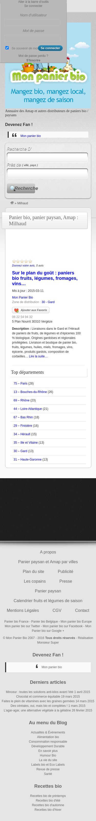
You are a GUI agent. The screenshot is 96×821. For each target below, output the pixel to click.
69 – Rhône (21, 400)
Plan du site (33, 571)
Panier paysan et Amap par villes (48, 562)
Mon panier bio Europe (76, 621)
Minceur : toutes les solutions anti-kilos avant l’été (39, 692)
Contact (82, 610)
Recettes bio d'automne (48, 805)
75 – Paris (20, 383)
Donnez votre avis (23, 265)
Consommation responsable (48, 741)
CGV (56, 610)
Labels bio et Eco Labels (48, 764)
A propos (48, 552)
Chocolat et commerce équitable (38, 696)
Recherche (25, 188)
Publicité (65, 571)
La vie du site (48, 760)
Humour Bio (48, 755)
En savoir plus (48, 751)
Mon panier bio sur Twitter (22, 626)
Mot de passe (33, 31)
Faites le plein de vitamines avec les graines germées (38, 701)
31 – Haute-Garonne (27, 459)
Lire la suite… (38, 356)
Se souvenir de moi (25, 48)
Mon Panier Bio (22, 297)
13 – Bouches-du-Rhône (30, 392)
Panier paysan (48, 591)
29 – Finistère (23, 426)
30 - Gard (48, 302)
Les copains (35, 581)
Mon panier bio (30, 136)
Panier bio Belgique (44, 621)
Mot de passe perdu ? (33, 56)
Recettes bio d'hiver (48, 810)
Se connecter (33, 6)
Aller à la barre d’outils (33, 2)
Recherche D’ (19, 149)
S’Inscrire (33, 60)
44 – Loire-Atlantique (28, 409)
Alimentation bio (48, 737)
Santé (48, 774)
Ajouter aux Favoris (30, 310)
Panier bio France (16, 621)
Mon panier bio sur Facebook (62, 626)
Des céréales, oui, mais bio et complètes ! (38, 706)
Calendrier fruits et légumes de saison (48, 601)
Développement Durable (48, 746)
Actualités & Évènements (48, 732)
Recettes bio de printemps (48, 796)
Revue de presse (48, 769)
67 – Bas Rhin (23, 417)
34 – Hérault (22, 434)
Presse (65, 581)
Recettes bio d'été (48, 800)
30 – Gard (20, 451)
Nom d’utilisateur (33, 15)
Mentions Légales (23, 610)
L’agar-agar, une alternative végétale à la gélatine (37, 710)
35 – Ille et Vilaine (26, 442)
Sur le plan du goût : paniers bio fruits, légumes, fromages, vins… (45, 278)
